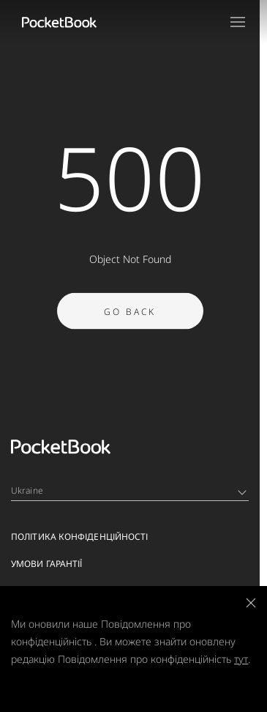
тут (241, 659)
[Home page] (59, 22)
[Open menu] (237, 22)
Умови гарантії (46, 563)
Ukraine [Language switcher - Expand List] (129, 490)
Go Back (130, 320)
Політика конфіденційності (79, 536)
